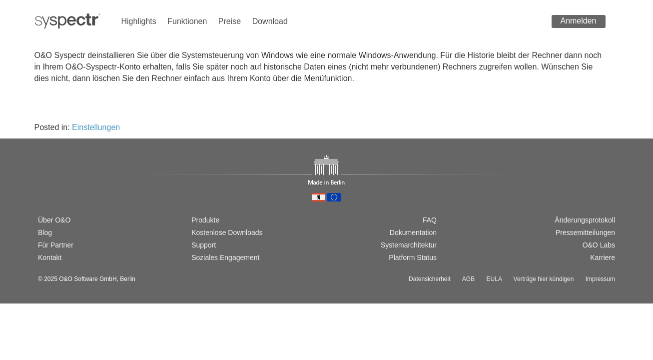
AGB (468, 279)
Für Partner (55, 245)
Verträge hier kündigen (544, 279)
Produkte (205, 220)
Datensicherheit (429, 279)
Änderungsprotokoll (585, 220)
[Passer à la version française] (75, 185)
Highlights (138, 21)
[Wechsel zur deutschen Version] (42, 185)
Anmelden (578, 20)
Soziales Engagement (225, 258)
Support (203, 245)
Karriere (602, 258)
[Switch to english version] (58, 185)
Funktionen (187, 21)
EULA (494, 279)
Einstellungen (96, 127)
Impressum (600, 279)
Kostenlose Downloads (226, 232)
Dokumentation (413, 232)
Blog (45, 232)
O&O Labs (599, 245)
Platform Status (413, 258)
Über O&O (54, 220)
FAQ (430, 220)
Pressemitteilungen (585, 232)
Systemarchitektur (409, 245)
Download (270, 21)
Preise (229, 21)
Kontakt (49, 258)
